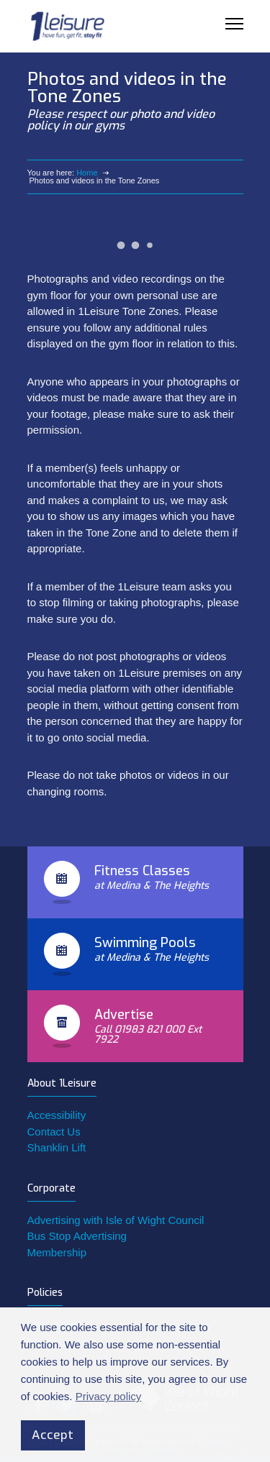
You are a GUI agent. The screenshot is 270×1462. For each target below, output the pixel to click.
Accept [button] (52, 1435)
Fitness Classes (142, 871)
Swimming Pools (145, 942)
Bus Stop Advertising (77, 1236)
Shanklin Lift (56, 1147)
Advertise (123, 1014)
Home (86, 172)
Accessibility (56, 1115)
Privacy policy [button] (109, 1396)
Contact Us (54, 1131)
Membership (57, 1252)
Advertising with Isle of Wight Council (115, 1220)
